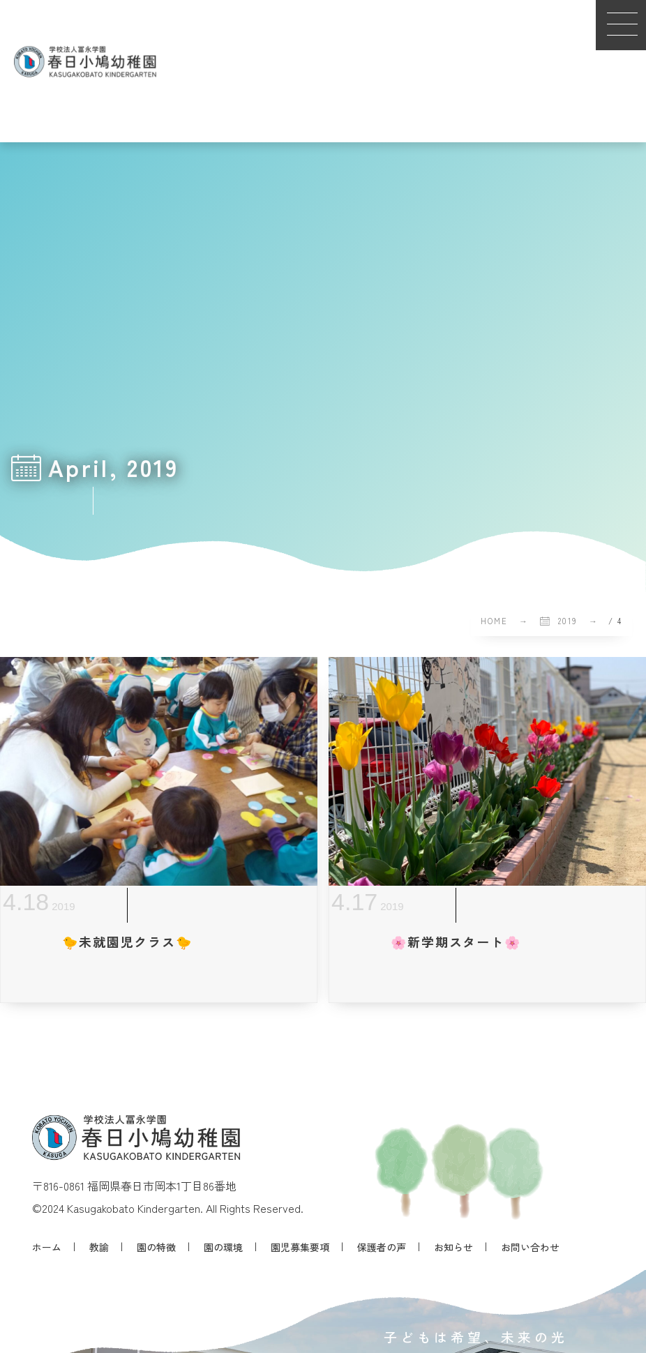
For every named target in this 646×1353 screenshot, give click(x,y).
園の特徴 (156, 1247)
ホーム (46, 1247)
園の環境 (223, 1247)
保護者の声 (381, 1247)
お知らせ (453, 1247)
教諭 (99, 1247)
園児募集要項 (300, 1247)
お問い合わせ (530, 1247)
